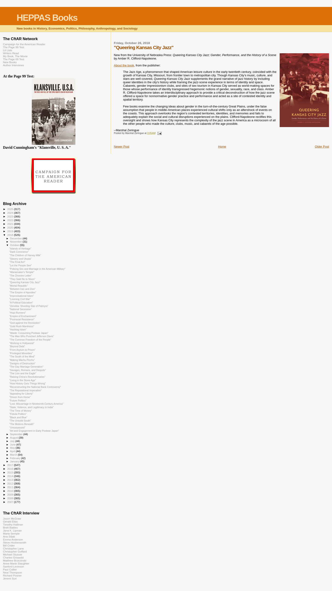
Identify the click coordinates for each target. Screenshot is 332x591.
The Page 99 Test (13, 47)
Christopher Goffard (15, 551)
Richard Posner (12, 575)
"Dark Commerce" (19, 251)
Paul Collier (10, 569)
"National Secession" (20, 309)
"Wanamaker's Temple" (21, 272)
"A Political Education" (21, 302)
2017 (10, 464)
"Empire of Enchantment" (22, 316)
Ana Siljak (9, 536)
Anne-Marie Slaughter (16, 563)
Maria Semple (11, 533)
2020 (10, 227)
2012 (10, 483)
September (17, 434)
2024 (10, 212)
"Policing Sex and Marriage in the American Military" (37, 268)
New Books (10, 62)
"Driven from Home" (20, 397)
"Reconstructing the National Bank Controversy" (35, 387)
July (12, 441)
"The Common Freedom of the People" (30, 339)
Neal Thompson (12, 572)
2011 (10, 487)
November (16, 241)
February (15, 458)
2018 (10, 234)
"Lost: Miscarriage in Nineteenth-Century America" (36, 403)
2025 (10, 209)
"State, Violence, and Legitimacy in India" (31, 407)
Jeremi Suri (10, 578)
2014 (10, 476)
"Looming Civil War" (20, 299)
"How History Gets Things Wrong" (27, 383)
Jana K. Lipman (12, 530)
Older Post (322, 146)
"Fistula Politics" (18, 414)
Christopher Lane (13, 548)
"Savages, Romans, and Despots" (27, 370)
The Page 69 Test (13, 59)
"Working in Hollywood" (21, 343)
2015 (10, 472)
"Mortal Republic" (18, 285)
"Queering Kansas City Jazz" (24, 282)
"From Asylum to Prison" (22, 349)
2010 (10, 490)
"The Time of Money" (20, 410)
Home (222, 146)
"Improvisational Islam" (21, 295)
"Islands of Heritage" (20, 248)
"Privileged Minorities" (21, 353)
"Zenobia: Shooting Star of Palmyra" (28, 306)
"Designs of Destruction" (22, 363)
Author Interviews (13, 65)
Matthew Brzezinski (14, 560)
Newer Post (121, 146)
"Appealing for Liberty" (21, 393)
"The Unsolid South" (20, 420)
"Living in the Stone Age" (22, 380)
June (13, 444)
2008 (10, 498)
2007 (10, 501)
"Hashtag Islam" (18, 329)
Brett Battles (10, 527)
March (14, 454)
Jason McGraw (12, 518)
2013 (10, 479)
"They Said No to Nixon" (22, 279)
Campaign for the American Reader (24, 44)
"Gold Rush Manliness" (21, 326)
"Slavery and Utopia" (20, 258)
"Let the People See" (20, 265)
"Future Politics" (18, 400)
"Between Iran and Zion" (22, 289)
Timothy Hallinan (13, 524)
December (16, 238)
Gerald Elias (10, 521)
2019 (10, 231)
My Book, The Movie (15, 56)
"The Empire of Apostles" (22, 292)
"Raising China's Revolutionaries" (27, 376)
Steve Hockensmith (14, 542)
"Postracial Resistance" (21, 319)
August (14, 437)
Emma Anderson (13, 539)
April (13, 451)
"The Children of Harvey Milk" (25, 255)
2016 (10, 468)
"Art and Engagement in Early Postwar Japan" (34, 430)
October (15, 245)
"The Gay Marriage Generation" (26, 366)
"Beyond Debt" (17, 346)
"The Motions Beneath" (21, 424)
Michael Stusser (12, 554)
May (13, 447)
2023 (10, 216)
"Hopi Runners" (17, 312)
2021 (10, 223)
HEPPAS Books (47, 18)
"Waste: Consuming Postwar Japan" (28, 333)
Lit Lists (7, 50)
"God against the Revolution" (24, 322)
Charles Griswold (13, 557)
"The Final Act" (17, 262)
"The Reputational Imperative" (25, 390)
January (15, 461)
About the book (124, 65)
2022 (10, 220)
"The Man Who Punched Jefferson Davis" (31, 336)
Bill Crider (9, 545)
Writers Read (11, 53)
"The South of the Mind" (22, 356)
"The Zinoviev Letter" (20, 275)
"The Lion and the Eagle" (22, 373)
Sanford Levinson (13, 566)
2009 (10, 494)
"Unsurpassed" (17, 427)
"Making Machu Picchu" (22, 360)
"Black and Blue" (18, 417)
